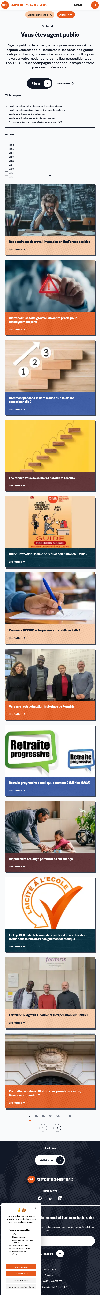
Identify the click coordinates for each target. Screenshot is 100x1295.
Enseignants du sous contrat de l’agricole (27, 113)
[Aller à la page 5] (58, 1115)
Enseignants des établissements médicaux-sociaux (32, 117)
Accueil (47, 26)
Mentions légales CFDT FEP (50, 1281)
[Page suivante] (57, 1128)
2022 (11, 160)
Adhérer (65, 14)
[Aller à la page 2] (36, 1115)
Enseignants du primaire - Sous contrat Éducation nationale (35, 105)
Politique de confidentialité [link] (21, 1286)
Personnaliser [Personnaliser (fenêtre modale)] (21, 1280)
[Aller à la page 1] (30, 1115)
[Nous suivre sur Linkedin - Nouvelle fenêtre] (60, 1198)
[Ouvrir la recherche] (95, 5)
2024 (11, 152)
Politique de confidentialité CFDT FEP (50, 1286)
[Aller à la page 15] (70, 1115)
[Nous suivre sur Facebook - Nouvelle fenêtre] (40, 1198)
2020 (11, 168)
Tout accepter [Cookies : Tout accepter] (21, 1266)
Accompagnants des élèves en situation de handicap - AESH (36, 121)
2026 (11, 144)
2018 (11, 176)
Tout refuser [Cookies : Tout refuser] (21, 1273)
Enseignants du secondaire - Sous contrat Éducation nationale (37, 109)
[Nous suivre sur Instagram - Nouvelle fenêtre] (50, 1198)
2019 (11, 172)
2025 (11, 148)
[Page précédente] (43, 1128)
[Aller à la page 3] (43, 1115)
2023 (11, 156)
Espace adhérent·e (40, 14)
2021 (11, 164)
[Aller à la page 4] (51, 1115)
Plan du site (50, 1275)
